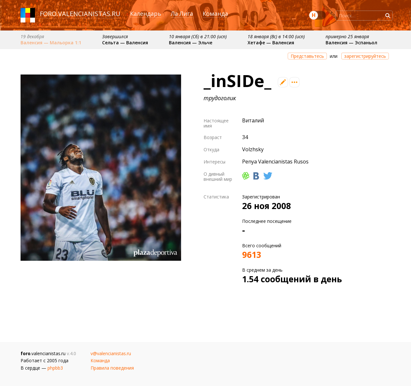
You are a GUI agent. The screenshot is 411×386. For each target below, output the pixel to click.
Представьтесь (307, 56)
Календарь (145, 13)
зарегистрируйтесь (365, 56)
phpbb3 (55, 368)
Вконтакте (256, 176)
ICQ (245, 176)
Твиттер (267, 176)
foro (48, 13)
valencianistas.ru (89, 13)
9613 (251, 254)
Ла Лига (182, 13)
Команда (215, 13)
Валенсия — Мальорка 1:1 (51, 42)
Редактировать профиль (283, 82)
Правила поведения (112, 368)
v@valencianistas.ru (111, 353)
